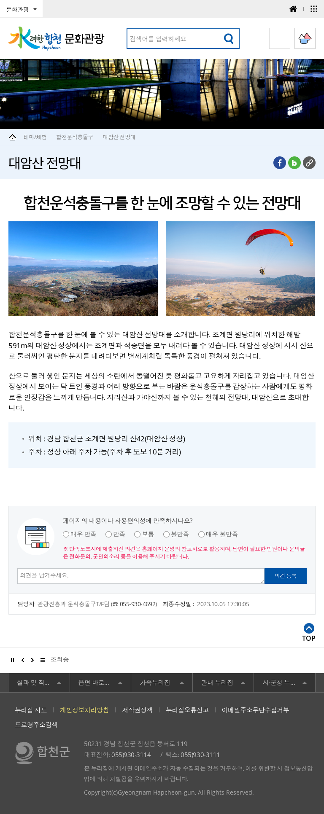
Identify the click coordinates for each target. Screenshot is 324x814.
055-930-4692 (137, 604)
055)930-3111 (200, 754)
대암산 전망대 (119, 137)
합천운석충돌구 (74, 137)
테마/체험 (35, 137)
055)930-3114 (131, 754)
